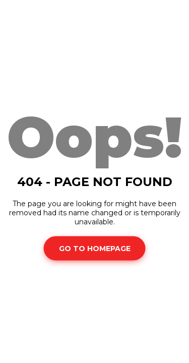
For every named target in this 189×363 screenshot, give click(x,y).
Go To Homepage (95, 248)
